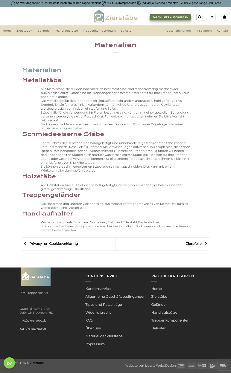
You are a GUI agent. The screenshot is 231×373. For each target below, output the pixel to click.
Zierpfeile (197, 243)
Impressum (95, 344)
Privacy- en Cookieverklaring (50, 243)
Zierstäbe (24, 30)
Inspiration (204, 30)
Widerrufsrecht (98, 312)
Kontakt (222, 30)
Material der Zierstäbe (104, 336)
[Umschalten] (209, 296)
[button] (212, 17)
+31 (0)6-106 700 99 (33, 329)
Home (7, 30)
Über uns (93, 328)
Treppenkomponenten (99, 30)
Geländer (44, 30)
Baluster (127, 30)
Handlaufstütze (67, 30)
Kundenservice (98, 289)
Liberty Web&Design (160, 365)
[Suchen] (199, 17)
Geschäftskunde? (178, 30)
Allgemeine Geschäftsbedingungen (115, 296)
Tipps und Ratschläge (103, 304)
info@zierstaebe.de (33, 320)
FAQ (88, 320)
